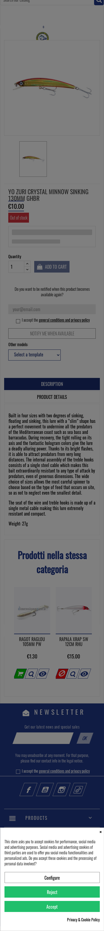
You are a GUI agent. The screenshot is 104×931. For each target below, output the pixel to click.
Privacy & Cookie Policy (83, 919)
